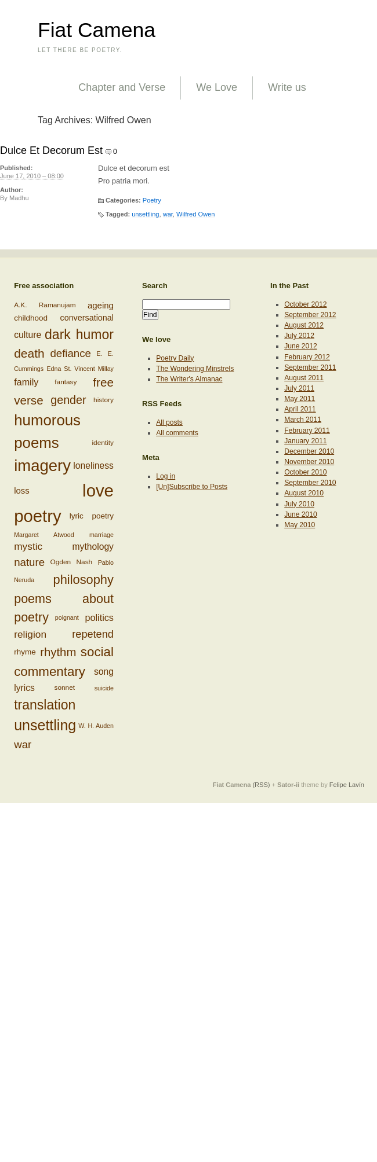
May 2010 (299, 525)
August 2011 (304, 378)
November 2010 (309, 462)
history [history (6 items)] (103, 400)
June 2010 (300, 514)
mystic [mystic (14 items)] (28, 546)
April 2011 (300, 409)
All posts (169, 422)
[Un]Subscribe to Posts (191, 487)
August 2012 (304, 325)
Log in (165, 476)
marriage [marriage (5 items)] (101, 534)
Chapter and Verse (121, 87)
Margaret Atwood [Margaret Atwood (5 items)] (44, 534)
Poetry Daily (175, 358)
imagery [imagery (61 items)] (42, 466)
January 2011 (305, 441)
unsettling (145, 214)
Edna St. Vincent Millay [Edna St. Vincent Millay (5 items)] (79, 368)
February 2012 (307, 357)
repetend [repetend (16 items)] (93, 634)
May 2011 (299, 399)
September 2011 (310, 367)
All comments (177, 433)
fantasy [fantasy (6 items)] (66, 382)
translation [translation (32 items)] (44, 704)
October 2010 (305, 472)
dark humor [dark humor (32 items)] (79, 334)
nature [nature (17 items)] (29, 562)
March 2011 (302, 419)
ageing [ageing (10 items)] (101, 305)
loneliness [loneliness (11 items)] (93, 465)
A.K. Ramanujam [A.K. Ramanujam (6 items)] (44, 305)
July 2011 (299, 388)
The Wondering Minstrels (195, 369)
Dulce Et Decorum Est (51, 150)
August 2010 (304, 493)
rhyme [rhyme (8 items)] (25, 652)
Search (155, 285)
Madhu (19, 197)
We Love (216, 87)
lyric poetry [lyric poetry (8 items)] (92, 516)
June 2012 (300, 346)
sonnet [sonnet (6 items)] (65, 687)
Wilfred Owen (195, 214)
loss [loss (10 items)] (22, 490)
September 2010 (310, 483)
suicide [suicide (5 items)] (104, 688)
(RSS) (261, 784)
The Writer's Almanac (189, 379)
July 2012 (299, 336)
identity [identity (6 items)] (102, 442)
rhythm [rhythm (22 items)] (58, 652)
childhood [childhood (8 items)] (31, 318)
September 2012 (310, 315)
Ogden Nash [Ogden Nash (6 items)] (71, 562)
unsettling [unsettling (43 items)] (45, 725)
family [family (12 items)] (26, 382)
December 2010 (309, 451)
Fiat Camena (96, 30)
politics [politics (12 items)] (99, 617)
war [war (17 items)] (22, 744)
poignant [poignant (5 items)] (67, 617)
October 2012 (305, 304)
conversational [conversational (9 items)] (87, 317)
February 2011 (307, 430)
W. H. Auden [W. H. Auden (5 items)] (96, 725)
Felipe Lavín (346, 784)
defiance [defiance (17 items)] (70, 353)
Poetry (152, 200)
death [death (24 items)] (29, 353)
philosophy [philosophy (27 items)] (83, 579)
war (168, 214)
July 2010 (299, 504)
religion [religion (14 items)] (30, 634)
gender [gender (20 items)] (68, 400)
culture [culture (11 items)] (27, 334)
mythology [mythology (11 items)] (93, 546)
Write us (287, 87)
